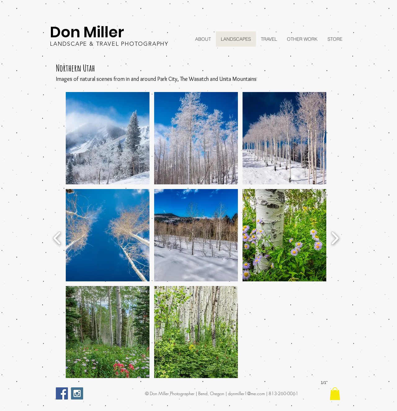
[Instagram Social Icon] (77, 393)
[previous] (57, 237)
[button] (107, 138)
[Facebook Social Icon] (62, 393)
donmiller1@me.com (246, 393)
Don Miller (87, 32)
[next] (335, 237)
